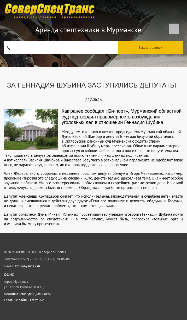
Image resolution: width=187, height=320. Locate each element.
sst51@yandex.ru (27, 266)
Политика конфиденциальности (27, 294)
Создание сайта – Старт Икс (24, 300)
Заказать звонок (150, 47)
